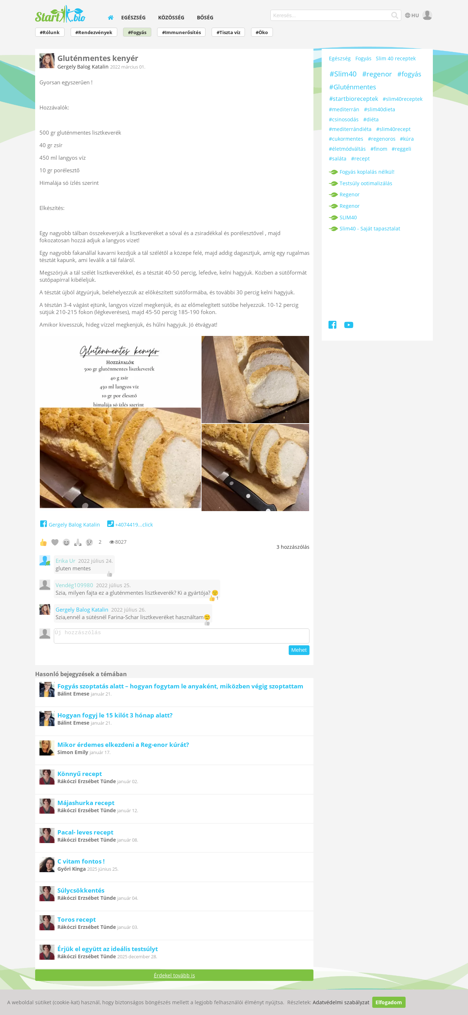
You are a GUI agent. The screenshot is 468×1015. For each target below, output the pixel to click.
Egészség (133, 17)
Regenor (350, 194)
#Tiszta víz (228, 32)
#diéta (371, 119)
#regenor (377, 74)
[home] (110, 17)
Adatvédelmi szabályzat (341, 1002)
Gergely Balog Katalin (83, 66)
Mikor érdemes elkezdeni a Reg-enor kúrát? (123, 747)
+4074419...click (129, 524)
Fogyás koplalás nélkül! (367, 171)
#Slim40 (343, 74)
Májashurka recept (85, 805)
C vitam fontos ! (81, 863)
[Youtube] (348, 326)
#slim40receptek (402, 98)
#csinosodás (344, 119)
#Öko (262, 32)
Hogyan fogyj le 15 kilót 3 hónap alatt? (114, 717)
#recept (360, 158)
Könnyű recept (79, 776)
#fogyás (409, 74)
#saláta (337, 158)
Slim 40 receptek (396, 58)
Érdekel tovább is (174, 977)
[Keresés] (394, 15)
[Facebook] (333, 326)
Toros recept (76, 921)
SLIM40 (348, 217)
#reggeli (401, 148)
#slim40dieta (379, 109)
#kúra (407, 138)
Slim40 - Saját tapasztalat (370, 228)
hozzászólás (292, 546)
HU (411, 15)
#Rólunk (50, 32)
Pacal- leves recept (85, 834)
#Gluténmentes (352, 87)
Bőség (205, 17)
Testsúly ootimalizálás (366, 183)
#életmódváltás (347, 148)
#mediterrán (344, 109)
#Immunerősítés (181, 32)
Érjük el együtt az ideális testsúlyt (107, 951)
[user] (426, 15)
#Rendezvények (93, 32)
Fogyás (363, 58)
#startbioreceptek (353, 99)
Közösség (171, 17)
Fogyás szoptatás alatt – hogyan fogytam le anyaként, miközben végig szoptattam (180, 688)
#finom (378, 148)
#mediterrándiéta (350, 129)
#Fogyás (137, 32)
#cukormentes (346, 138)
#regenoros (382, 138)
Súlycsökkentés (80, 892)
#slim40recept (393, 129)
